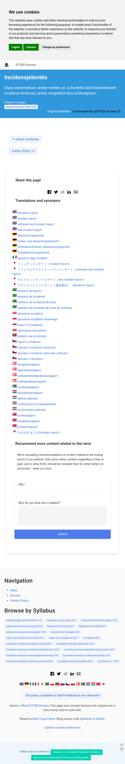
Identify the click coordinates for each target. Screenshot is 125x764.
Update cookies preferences (62, 727)
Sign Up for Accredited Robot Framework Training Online (61, 757)
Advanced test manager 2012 (65, 632)
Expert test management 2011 (63, 638)
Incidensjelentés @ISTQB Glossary (96, 111)
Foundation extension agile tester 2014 (75, 644)
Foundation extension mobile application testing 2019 (32, 655)
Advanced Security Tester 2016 (21, 107)
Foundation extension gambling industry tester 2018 (89, 649)
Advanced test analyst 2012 (60, 626)
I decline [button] (31, 47)
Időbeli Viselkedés (25, 139)
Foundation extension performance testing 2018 (29, 661)
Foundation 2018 (91, 638)
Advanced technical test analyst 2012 (99, 620)
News (14, 590)
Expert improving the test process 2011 (25, 638)
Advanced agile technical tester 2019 (24, 620)
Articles (15, 595)
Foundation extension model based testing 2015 (86, 655)
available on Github (92, 719)
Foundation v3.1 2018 (108, 661)
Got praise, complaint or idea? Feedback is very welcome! (62, 695)
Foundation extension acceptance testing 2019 (29, 644)
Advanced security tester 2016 (61, 620)
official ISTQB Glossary (35, 705)
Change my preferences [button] (56, 47)
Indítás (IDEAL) (23, 151)
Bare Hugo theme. (44, 719)
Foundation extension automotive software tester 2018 (32, 649)
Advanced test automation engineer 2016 (26, 632)
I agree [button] (16, 47)
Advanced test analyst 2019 (92, 626)
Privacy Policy (19, 600)
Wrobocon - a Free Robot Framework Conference (76, 752)
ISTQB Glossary (26, 64)
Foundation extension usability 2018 (75, 661)
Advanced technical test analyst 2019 (24, 626)
